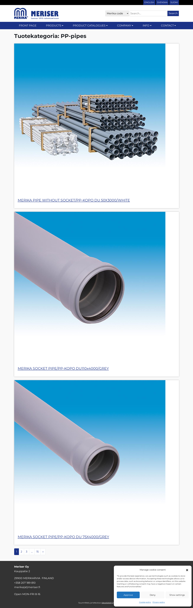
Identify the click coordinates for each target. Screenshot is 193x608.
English (149, 2)
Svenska (162, 2)
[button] (187, 569)
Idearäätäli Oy (108, 603)
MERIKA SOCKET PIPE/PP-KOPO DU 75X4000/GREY (63, 537)
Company (124, 25)
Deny (152, 595)
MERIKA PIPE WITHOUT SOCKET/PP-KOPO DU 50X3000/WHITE (74, 200)
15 (37, 551)
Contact (167, 25)
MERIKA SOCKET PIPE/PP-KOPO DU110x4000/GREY (63, 368)
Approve (128, 595)
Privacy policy (159, 602)
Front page (27, 25)
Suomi (174, 2)
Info (146, 25)
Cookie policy (145, 602)
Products (53, 25)
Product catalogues (89, 25)
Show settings (177, 595)
